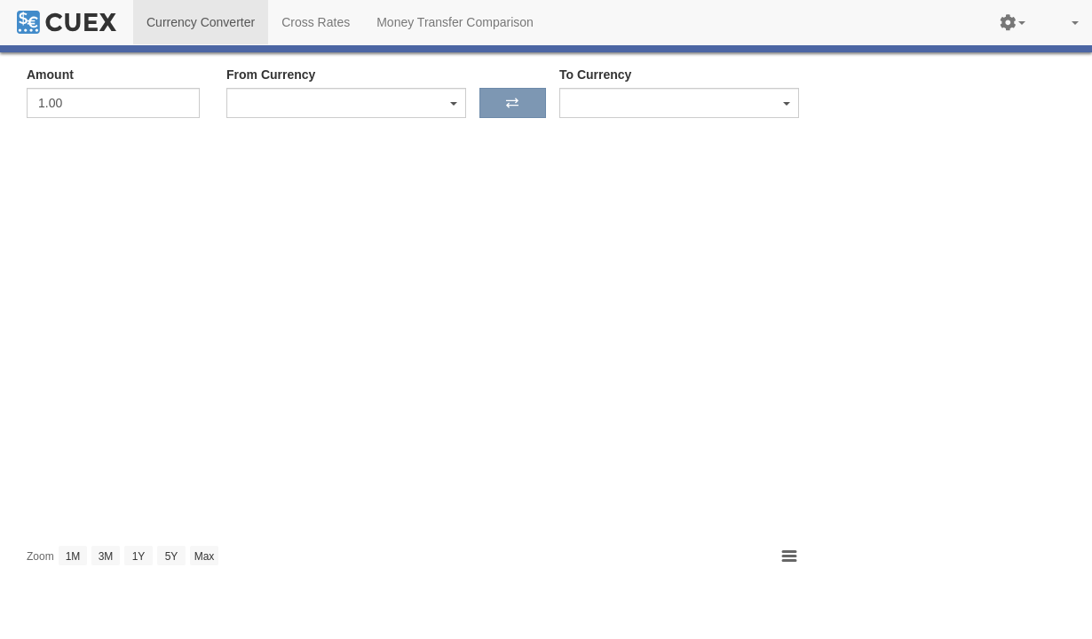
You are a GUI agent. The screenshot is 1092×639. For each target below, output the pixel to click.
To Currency (595, 74)
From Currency (270, 74)
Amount (50, 74)
